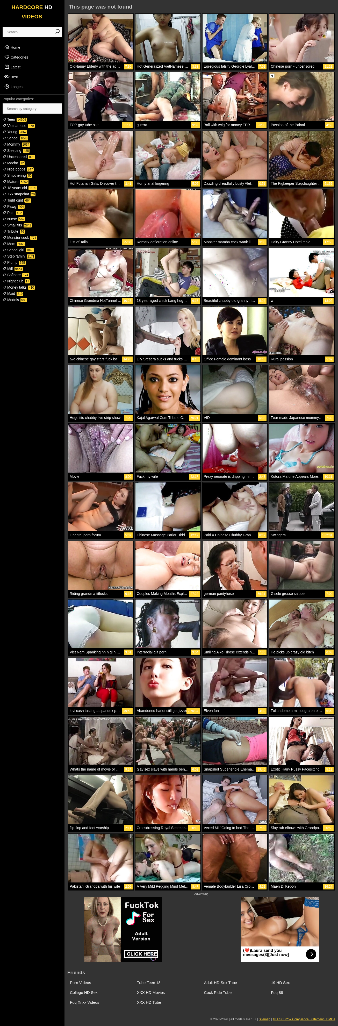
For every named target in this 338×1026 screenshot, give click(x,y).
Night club (16, 281)
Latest (12, 67)
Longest (14, 86)
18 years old (20, 188)
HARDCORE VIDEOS (31, 11)
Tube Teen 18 (149, 982)
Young (15, 132)
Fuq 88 (277, 992)
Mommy (16, 144)
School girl (18, 250)
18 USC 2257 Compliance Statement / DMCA (304, 1019)
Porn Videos (80, 982)
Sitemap (264, 1019)
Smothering (17, 175)
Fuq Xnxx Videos (84, 1002)
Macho (14, 163)
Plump (14, 262)
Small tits (17, 225)
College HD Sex (84, 992)
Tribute (14, 231)
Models (15, 300)
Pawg (14, 206)
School (15, 138)
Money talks (19, 287)
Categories (16, 57)
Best (11, 77)
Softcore (16, 275)
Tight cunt (17, 200)
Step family (19, 256)
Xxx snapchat (19, 194)
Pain (13, 213)
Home (12, 47)
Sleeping (16, 150)
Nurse (14, 219)
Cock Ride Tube (218, 992)
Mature (15, 182)
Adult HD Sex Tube (220, 982)
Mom (14, 244)
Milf (13, 269)
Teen (15, 119)
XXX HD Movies (151, 992)
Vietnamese (19, 126)
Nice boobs (18, 169)
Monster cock (20, 238)
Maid (13, 293)
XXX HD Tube (149, 1002)
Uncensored (19, 157)
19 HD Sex (280, 982)
